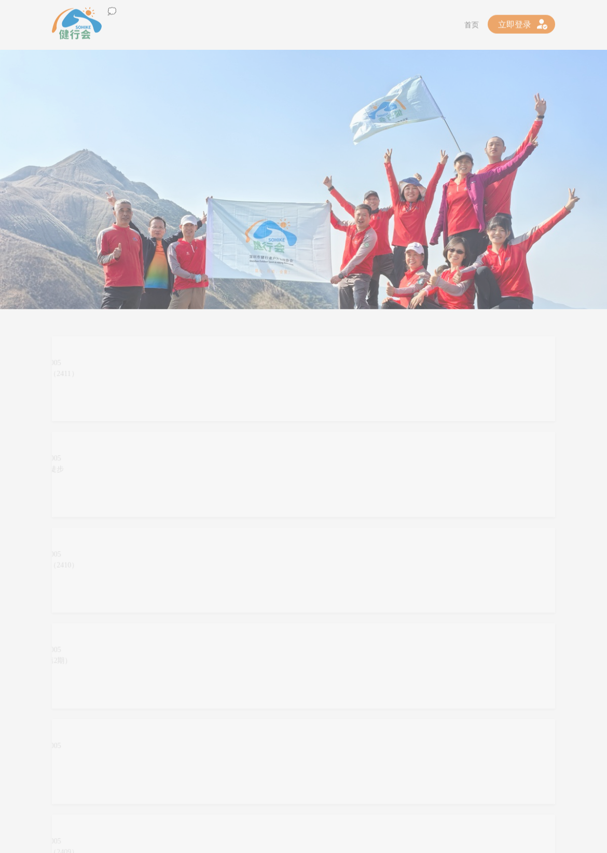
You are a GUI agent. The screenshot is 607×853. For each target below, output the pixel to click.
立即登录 (514, 21)
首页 (471, 22)
